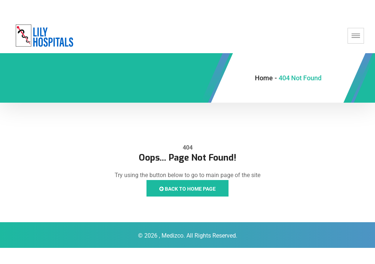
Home (264, 78)
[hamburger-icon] (356, 36)
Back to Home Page (187, 189)
